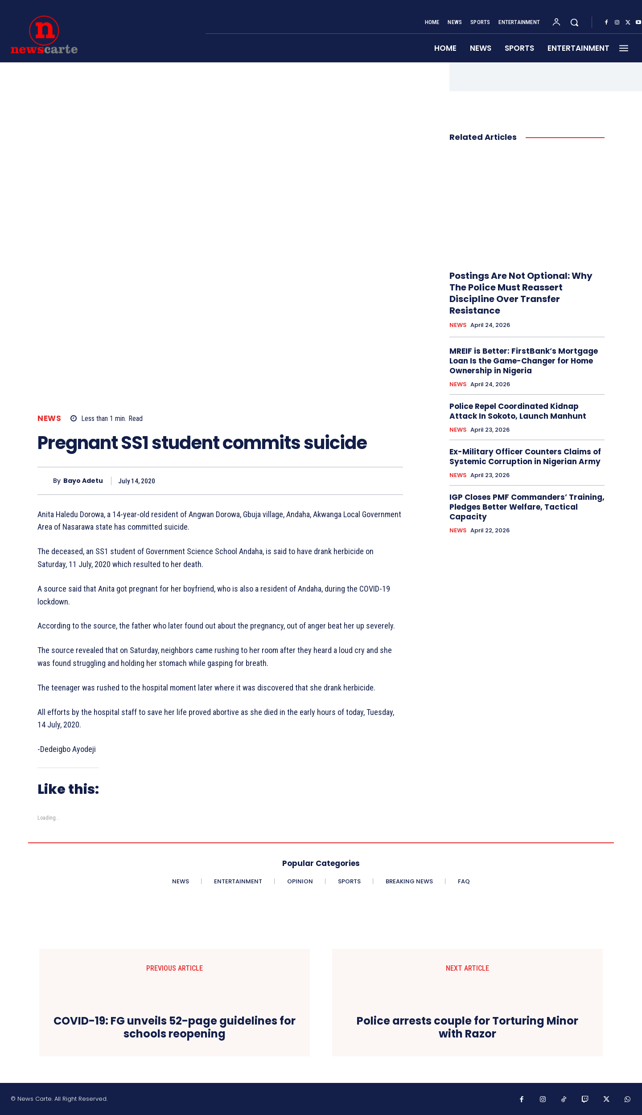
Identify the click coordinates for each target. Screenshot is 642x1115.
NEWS (49, 418)
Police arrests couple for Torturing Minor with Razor (467, 1028)
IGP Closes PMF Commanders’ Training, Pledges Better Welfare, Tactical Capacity (527, 507)
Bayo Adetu (83, 481)
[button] (574, 22)
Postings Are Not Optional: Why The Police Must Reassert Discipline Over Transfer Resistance (521, 293)
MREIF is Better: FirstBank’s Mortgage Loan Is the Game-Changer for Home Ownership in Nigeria (523, 361)
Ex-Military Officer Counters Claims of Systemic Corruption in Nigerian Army (525, 456)
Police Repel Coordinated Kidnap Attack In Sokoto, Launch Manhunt (517, 411)
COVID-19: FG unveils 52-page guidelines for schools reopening (175, 1028)
